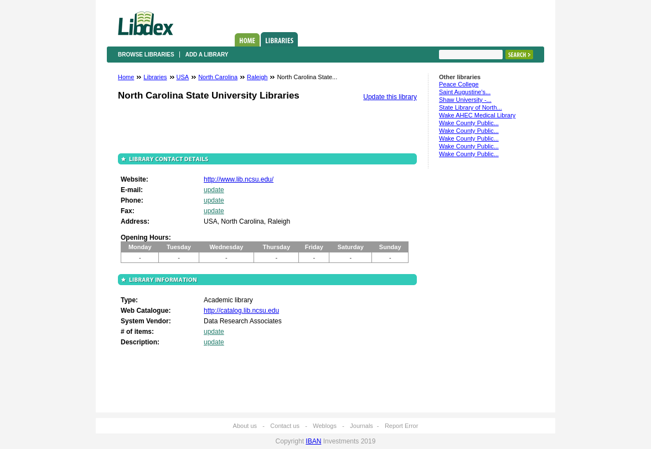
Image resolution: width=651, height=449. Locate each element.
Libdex (145, 23)
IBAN (313, 441)
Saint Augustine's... (464, 92)
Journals (361, 425)
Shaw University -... (465, 99)
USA (183, 77)
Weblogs (325, 425)
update (214, 190)
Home (247, 40)
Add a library (207, 54)
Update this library (390, 97)
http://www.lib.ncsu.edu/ (238, 179)
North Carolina (217, 77)
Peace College (459, 84)
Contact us (284, 425)
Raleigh (257, 77)
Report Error (401, 425)
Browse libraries (146, 54)
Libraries (279, 39)
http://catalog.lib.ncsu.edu (241, 310)
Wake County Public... (469, 123)
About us (245, 425)
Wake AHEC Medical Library (477, 115)
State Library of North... (470, 107)
